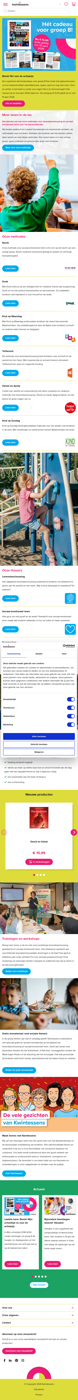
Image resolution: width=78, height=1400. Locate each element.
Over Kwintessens (14, 1173)
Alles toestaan (39, 736)
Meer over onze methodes (18, 147)
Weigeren (39, 752)
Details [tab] (39, 654)
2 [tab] (37, 875)
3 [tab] (41, 875)
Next (74, 832)
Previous (4, 832)
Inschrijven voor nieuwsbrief (18, 1351)
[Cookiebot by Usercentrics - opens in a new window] (63, 646)
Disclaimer (39, 1389)
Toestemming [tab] (14, 654)
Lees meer (10, 268)
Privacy (39, 1394)
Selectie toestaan (39, 744)
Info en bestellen (13, 103)
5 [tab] (46, 1277)
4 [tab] (44, 875)
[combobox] (39, 11)
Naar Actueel (39, 1285)
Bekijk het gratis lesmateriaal (19, 1070)
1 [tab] (34, 875)
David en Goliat (39, 841)
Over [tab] (64, 654)
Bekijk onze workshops (16, 971)
